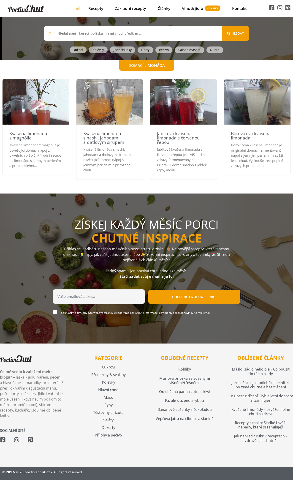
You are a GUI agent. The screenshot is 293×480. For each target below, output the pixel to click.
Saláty (108, 420)
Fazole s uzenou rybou (184, 400)
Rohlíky (184, 369)
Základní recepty (130, 8)
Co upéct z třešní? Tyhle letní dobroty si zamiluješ (261, 398)
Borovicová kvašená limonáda (251, 136)
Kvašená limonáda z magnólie (28, 136)
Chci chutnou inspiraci (194, 297)
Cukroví (108, 367)
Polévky (108, 382)
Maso (108, 397)
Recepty (95, 8)
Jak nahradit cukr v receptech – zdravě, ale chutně (261, 438)
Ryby (108, 405)
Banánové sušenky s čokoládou (184, 409)
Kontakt (239, 8)
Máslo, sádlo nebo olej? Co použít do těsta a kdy (261, 371)
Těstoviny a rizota (108, 412)
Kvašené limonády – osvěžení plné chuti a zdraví (260, 411)
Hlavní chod (108, 389)
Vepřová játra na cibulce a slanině (185, 418)
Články (164, 8)
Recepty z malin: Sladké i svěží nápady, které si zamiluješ (260, 425)
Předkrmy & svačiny (108, 374)
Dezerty (108, 427)
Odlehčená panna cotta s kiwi (184, 391)
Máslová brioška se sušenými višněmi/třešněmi (184, 380)
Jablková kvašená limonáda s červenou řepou (178, 138)
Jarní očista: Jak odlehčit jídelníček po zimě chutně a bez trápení (260, 385)
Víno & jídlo (192, 8)
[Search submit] (235, 33)
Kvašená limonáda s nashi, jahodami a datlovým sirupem (103, 138)
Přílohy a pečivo (108, 435)
